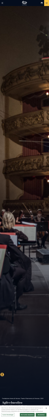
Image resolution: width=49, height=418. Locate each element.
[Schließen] (46, 409)
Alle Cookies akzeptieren (27, 415)
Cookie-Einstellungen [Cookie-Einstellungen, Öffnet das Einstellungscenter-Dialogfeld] (7, 415)
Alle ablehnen (41, 415)
